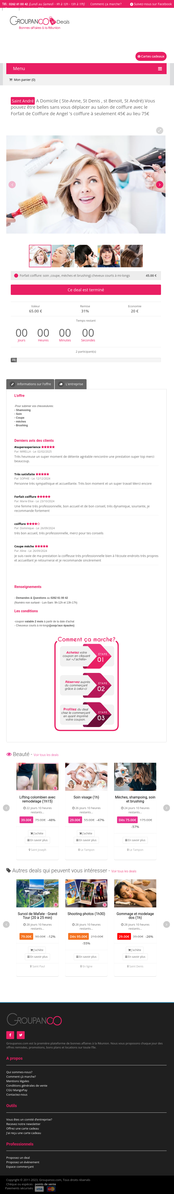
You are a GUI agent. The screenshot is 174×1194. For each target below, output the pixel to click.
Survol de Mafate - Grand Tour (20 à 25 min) (37, 916)
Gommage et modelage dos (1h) (135, 916)
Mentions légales (17, 1081)
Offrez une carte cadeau (22, 1128)
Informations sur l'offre (30, 384)
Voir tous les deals (46, 755)
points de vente (45, 1184)
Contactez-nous (16, 1094)
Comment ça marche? (106, 4)
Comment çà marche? (21, 1077)
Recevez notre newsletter (23, 1124)
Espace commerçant (20, 1167)
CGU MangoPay (16, 1090)
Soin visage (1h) (86, 797)
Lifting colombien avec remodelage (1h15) (38, 799)
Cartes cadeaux (151, 56)
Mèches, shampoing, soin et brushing (135, 799)
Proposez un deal (18, 1158)
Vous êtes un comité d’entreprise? (29, 1119)
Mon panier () (24, 79)
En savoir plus (37, 840)
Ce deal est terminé (86, 289)
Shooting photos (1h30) (86, 914)
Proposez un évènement (22, 1162)
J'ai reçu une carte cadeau (23, 1133)
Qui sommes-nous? (19, 1072)
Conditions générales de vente (26, 1085)
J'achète (37, 833)
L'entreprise (70, 384)
